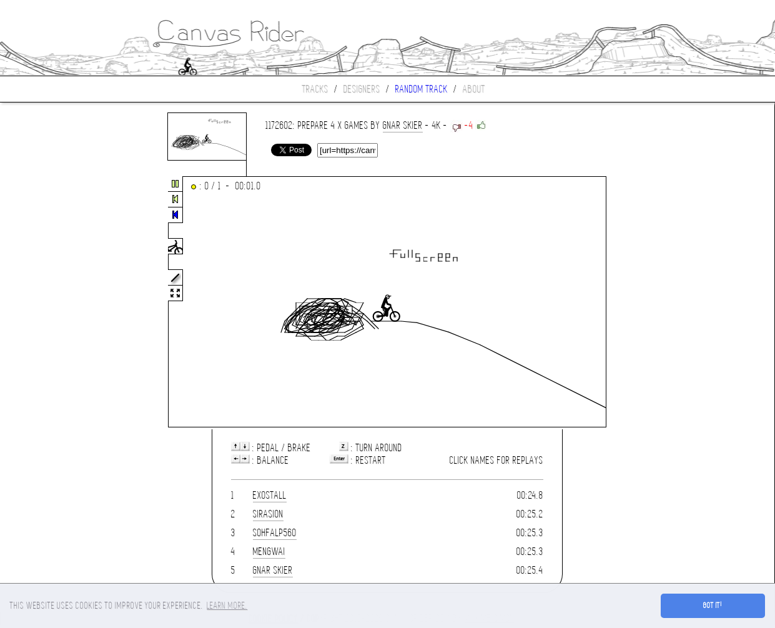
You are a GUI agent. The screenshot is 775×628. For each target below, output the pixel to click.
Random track (421, 89)
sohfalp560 (275, 532)
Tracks (315, 89)
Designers (361, 89)
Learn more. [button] (227, 605)
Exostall (270, 495)
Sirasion (268, 514)
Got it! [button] (713, 606)
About (474, 89)
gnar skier (403, 125)
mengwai (269, 551)
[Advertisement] (52, 302)
